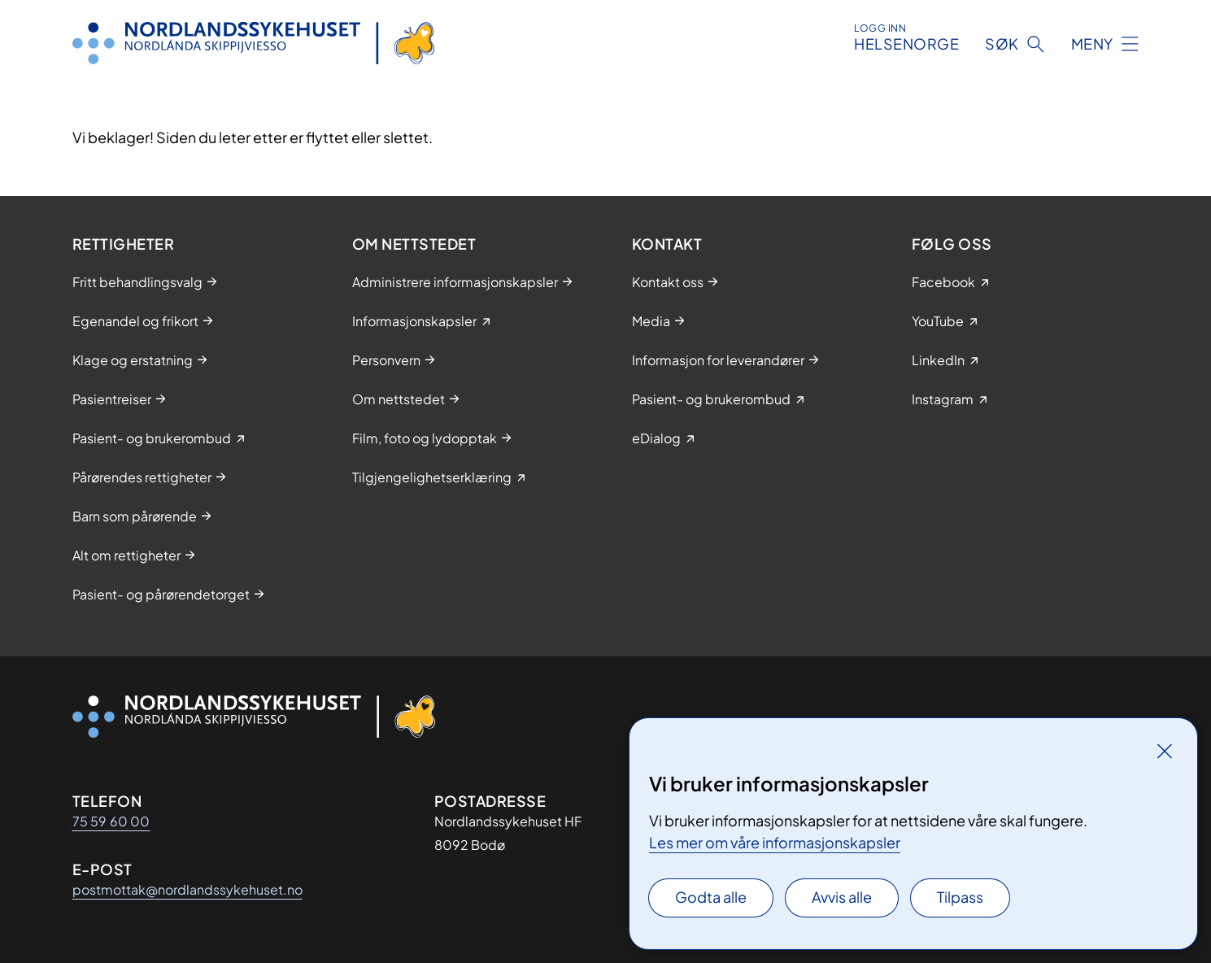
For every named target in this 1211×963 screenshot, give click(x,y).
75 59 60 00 (111, 821)
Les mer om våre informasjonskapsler (774, 842)
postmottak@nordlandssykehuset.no (187, 889)
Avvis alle (842, 896)
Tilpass (960, 896)
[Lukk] (1165, 751)
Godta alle (711, 896)
